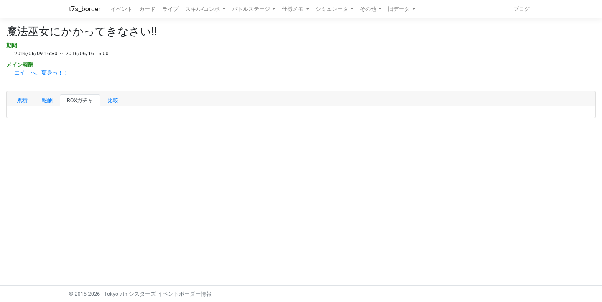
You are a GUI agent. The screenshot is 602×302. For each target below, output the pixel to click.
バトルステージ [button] (251, 9)
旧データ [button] (399, 9)
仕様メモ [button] (293, 9)
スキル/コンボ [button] (203, 9)
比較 (112, 100)
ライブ (170, 9)
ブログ (521, 9)
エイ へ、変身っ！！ (41, 73)
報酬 (47, 100)
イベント (122, 9)
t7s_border (85, 9)
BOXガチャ (80, 100)
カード (147, 9)
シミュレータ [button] (332, 9)
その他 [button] (369, 9)
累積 (22, 100)
